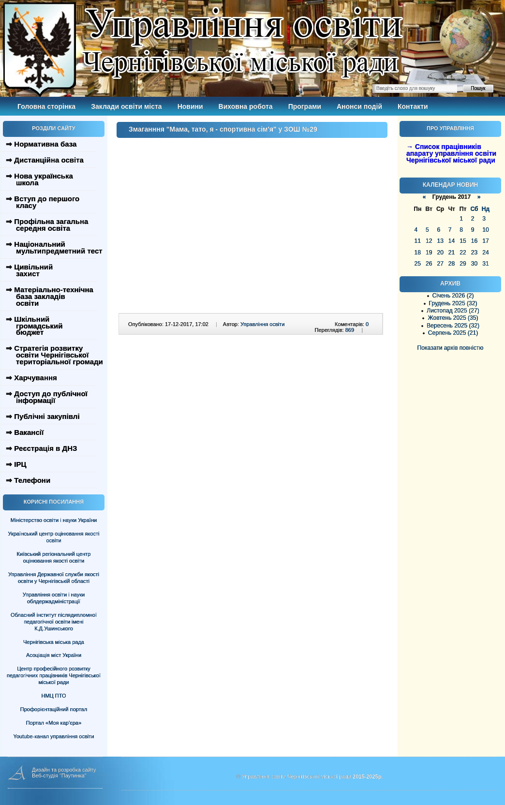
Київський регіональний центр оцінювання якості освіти (54, 557)
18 (418, 252)
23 (474, 252)
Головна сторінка (46, 106)
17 (485, 241)
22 (463, 252)
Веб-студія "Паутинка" (59, 775)
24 (485, 252)
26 (429, 263)
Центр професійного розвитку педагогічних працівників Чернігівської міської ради (54, 675)
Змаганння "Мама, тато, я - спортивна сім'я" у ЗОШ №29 (223, 129)
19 (429, 252)
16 (474, 241)
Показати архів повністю (450, 347)
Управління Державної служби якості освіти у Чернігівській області (53, 577)
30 (474, 263)
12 (429, 241)
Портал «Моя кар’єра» (54, 723)
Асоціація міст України (53, 655)
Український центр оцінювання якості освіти (54, 537)
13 (440, 241)
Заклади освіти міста (126, 106)
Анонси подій (359, 106)
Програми (304, 106)
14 (451, 241)
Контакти (413, 106)
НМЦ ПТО (54, 696)
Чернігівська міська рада (53, 642)
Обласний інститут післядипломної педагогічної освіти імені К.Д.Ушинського (54, 621)
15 (463, 241)
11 (418, 241)
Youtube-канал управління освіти (54, 736)
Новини (190, 106)
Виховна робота (246, 106)
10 (485, 229)
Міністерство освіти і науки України (54, 520)
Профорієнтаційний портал (53, 709)
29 (463, 263)
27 (440, 263)
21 (451, 252)
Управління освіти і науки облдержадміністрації (54, 598)
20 (440, 252)
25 (418, 263)
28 (451, 263)
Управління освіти (262, 324)
